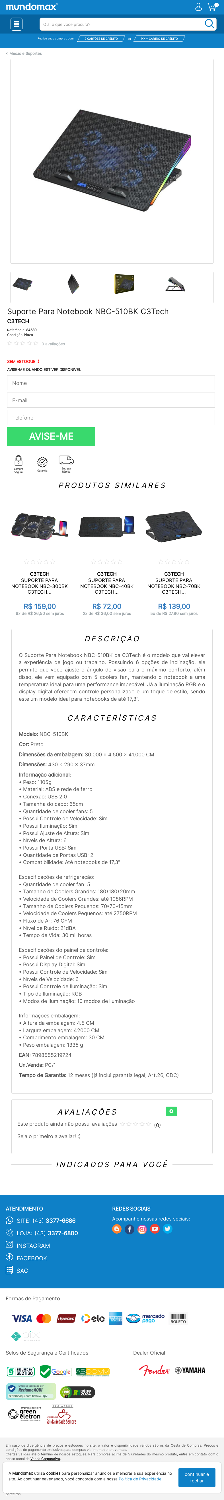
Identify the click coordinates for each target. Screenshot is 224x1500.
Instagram (33, 1245)
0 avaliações (53, 343)
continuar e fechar (197, 1477)
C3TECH (18, 321)
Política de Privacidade (140, 1478)
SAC (22, 1270)
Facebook (32, 1258)
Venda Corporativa (45, 1459)
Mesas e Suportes (25, 53)
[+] (171, 1111)
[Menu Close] (16, 24)
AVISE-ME (51, 436)
